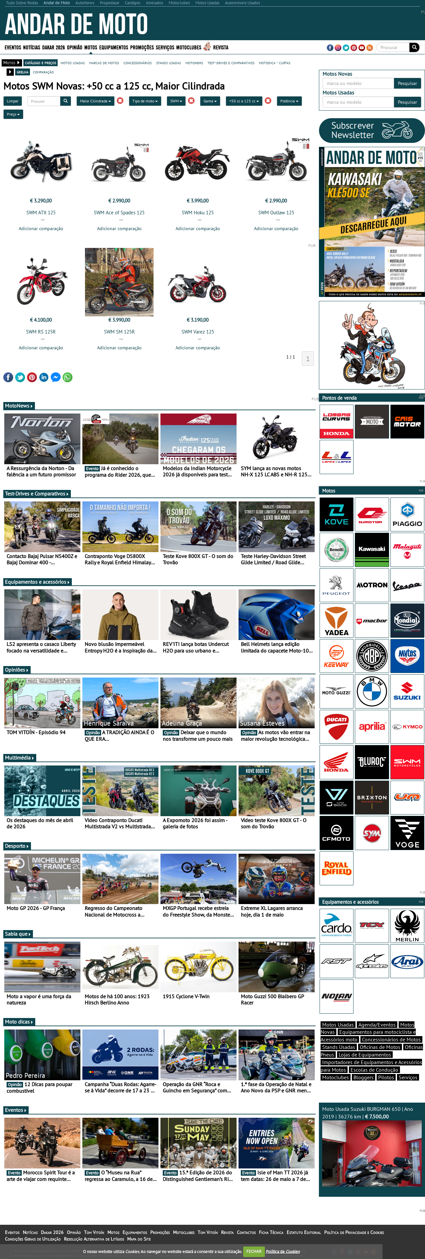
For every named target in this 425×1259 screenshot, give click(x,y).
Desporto (17, 846)
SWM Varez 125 (198, 332)
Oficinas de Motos (380, 1047)
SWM (176, 100)
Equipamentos (113, 46)
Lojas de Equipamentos (365, 1054)
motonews (194, 63)
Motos (90, 46)
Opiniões (17, 669)
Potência (289, 100)
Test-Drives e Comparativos (37, 493)
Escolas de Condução (374, 1069)
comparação (43, 72)
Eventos (13, 46)
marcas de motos (104, 63)
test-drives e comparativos (231, 63)
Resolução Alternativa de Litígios (94, 1239)
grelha (22, 72)
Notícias (31, 46)
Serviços (165, 46)
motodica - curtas (274, 63)
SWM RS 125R (41, 332)
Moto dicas (19, 1021)
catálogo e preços (40, 63)
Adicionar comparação (41, 228)
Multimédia (20, 757)
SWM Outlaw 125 (276, 212)
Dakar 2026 (53, 46)
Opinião (74, 46)
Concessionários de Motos (391, 1039)
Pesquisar (407, 83)
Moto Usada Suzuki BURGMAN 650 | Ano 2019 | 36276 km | (372, 1146)
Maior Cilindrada (95, 100)
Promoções (142, 46)
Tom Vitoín (94, 1232)
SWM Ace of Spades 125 (119, 212)
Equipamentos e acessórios (37, 581)
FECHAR (254, 1251)
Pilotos (386, 1077)
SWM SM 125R (119, 332)
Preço (13, 114)
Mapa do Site (139, 1239)
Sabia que (18, 933)
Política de (282, 1251)
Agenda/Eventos (377, 1024)
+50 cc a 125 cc (244, 100)
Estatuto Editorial (304, 1232)
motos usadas (73, 63)
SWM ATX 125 (41, 212)
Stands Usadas (338, 1047)
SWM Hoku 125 (198, 212)
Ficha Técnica (271, 1232)
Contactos (246, 1232)
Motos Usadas (338, 1024)
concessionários (138, 63)
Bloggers (364, 1077)
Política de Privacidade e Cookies (354, 1232)
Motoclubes (188, 46)
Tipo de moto (145, 100)
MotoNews (19, 405)
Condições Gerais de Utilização (33, 1239)
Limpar (12, 100)
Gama (210, 100)
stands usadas (168, 63)
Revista (220, 46)
